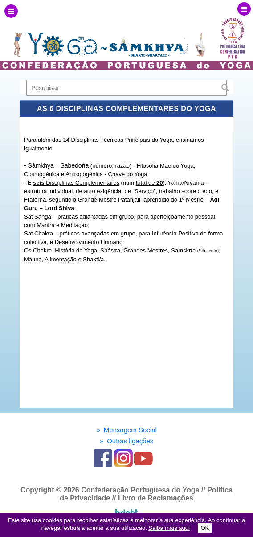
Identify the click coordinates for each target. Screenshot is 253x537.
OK (204, 528)
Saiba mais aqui (169, 528)
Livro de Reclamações (155, 498)
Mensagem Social (126, 429)
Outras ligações (127, 441)
